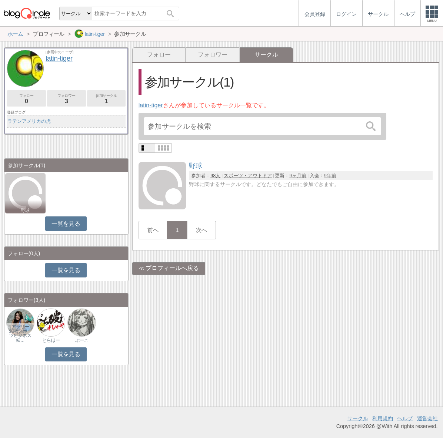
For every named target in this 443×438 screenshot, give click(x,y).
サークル (357, 418)
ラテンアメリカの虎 (29, 121)
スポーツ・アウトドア (248, 175)
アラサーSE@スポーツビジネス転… (20, 333)
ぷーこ (82, 340)
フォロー (159, 54)
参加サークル (106, 99)
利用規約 (382, 418)
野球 (25, 210)
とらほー (51, 340)
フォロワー (212, 54)
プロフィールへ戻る (172, 268)
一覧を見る (65, 223)
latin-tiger (151, 105)
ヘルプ (405, 418)
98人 (215, 175)
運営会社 (427, 418)
